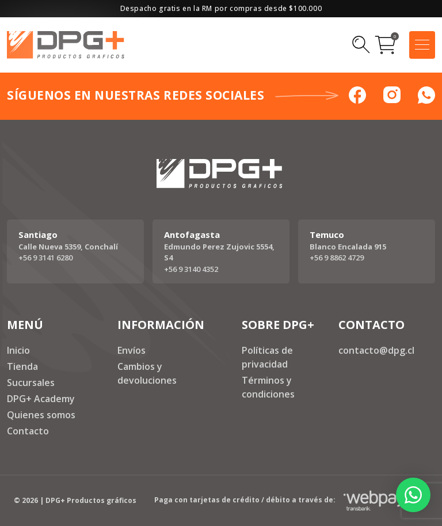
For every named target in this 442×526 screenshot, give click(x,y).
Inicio (18, 350)
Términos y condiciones (268, 387)
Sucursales (31, 382)
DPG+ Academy (41, 398)
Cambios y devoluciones (147, 373)
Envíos (131, 350)
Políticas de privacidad (267, 357)
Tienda (22, 366)
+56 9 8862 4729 (337, 257)
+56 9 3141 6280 (45, 257)
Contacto (28, 431)
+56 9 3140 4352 (191, 269)
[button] (413, 495)
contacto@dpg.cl (376, 350)
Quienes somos (41, 414)
